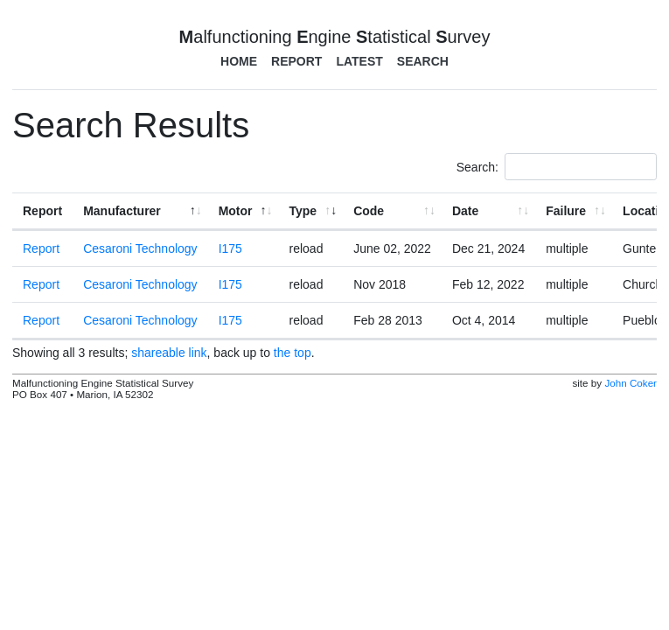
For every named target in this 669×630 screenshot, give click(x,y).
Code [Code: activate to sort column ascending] (368, 211)
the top (292, 353)
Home (238, 61)
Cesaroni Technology (140, 249)
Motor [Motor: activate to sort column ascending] (236, 211)
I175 (230, 249)
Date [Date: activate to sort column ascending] (465, 211)
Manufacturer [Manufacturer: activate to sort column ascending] (122, 211)
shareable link (168, 353)
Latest (359, 61)
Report (296, 61)
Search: (556, 166)
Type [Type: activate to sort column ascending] (303, 211)
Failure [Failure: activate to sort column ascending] (566, 211)
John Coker (630, 382)
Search (423, 61)
